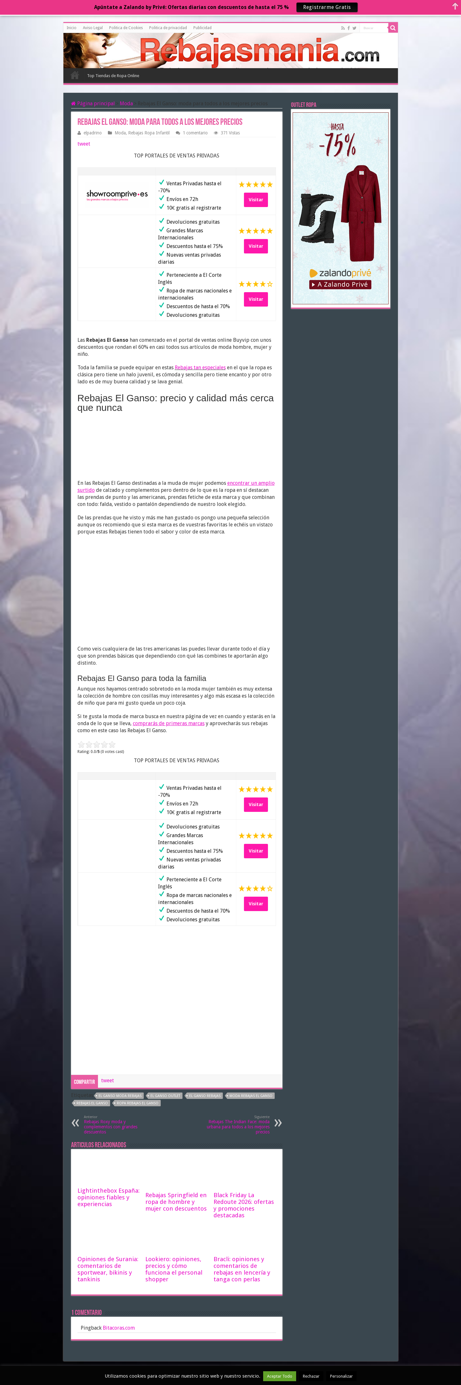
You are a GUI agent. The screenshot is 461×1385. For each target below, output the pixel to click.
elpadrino (93, 132)
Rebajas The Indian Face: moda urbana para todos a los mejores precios (237, 1124)
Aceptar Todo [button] (279, 1376)
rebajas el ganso (92, 1103)
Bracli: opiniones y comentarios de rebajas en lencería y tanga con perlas (242, 1269)
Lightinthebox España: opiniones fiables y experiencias (108, 1197)
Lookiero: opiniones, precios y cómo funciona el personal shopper (173, 1269)
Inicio (72, 28)
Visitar (256, 199)
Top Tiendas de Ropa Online (113, 75)
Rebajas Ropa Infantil (149, 132)
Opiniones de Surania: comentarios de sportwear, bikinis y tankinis (107, 1269)
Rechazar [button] (311, 1376)
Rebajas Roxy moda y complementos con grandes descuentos (117, 1124)
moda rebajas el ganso (251, 1096)
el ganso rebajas (205, 1096)
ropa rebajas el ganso (137, 1103)
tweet (83, 144)
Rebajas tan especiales (200, 367)
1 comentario (195, 132)
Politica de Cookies (126, 28)
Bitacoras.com (119, 1328)
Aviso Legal (93, 28)
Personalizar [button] (341, 1376)
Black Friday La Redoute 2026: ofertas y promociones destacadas (244, 1205)
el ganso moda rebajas (120, 1096)
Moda (126, 103)
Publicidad (202, 28)
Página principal (93, 103)
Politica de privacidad (168, 28)
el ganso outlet (165, 1096)
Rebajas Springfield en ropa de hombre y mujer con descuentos (176, 1202)
